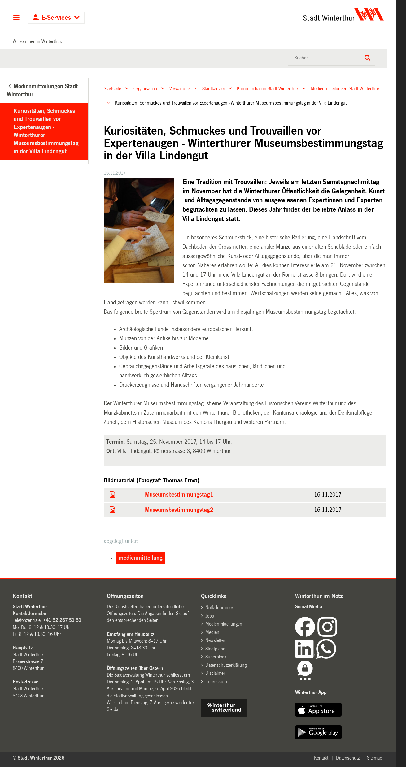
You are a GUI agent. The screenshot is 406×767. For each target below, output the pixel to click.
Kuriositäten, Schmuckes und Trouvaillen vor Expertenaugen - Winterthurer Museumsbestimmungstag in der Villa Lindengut (46, 131)
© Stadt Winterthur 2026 (38, 758)
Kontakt (321, 758)
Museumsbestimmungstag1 (179, 495)
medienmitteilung (141, 558)
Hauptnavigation (16, 18)
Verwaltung (179, 88)
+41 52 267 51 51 (62, 620)
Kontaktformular (30, 613)
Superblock (215, 656)
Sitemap (374, 758)
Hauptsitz (23, 647)
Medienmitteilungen (223, 624)
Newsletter (215, 640)
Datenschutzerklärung (226, 665)
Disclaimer (215, 673)
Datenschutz (348, 758)
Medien (212, 632)
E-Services (56, 17)
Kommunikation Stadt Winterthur (267, 88)
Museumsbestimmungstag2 (179, 510)
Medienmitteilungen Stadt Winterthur (345, 88)
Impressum (216, 681)
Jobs (209, 615)
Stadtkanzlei (213, 88)
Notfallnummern (220, 607)
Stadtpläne (215, 648)
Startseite (112, 88)
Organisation (145, 88)
